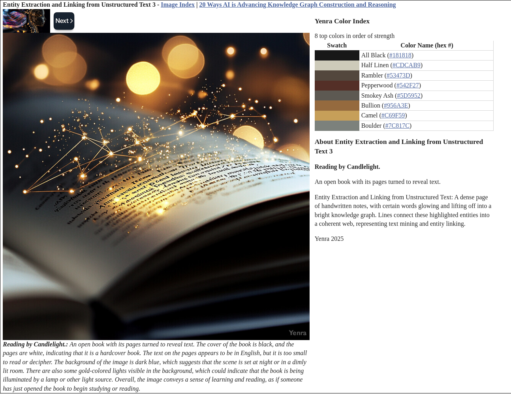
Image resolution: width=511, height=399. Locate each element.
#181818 (400, 55)
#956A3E (396, 105)
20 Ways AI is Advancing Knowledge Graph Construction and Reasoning (297, 4)
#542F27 (407, 85)
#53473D (398, 75)
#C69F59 (393, 115)
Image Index (178, 4)
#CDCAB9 (407, 65)
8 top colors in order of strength (355, 35)
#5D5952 (409, 95)
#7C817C (397, 125)
